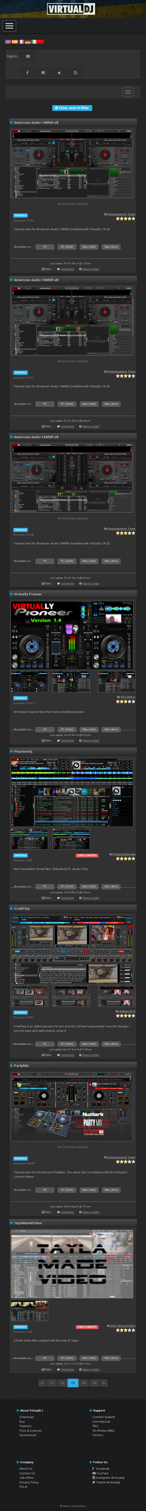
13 (73, 1383)
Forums (97, 1435)
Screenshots (28, 1435)
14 (84, 1383)
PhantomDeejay (124, 854)
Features (25, 1426)
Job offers (26, 1477)
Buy (22, 1421)
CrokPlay (22, 908)
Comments (67, 269)
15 (94, 1383)
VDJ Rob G (128, 697)
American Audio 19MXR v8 (36, 122)
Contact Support (103, 1417)
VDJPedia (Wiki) (103, 1430)
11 (52, 1383)
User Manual (101, 1421)
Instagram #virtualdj (108, 1477)
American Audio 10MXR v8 (36, 280)
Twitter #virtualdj (106, 1482)
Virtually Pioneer (28, 594)
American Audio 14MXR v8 (36, 437)
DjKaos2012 (127, 1011)
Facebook (100, 1468)
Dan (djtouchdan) (123, 1326)
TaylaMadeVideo (28, 1223)
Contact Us (27, 1473)
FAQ (95, 1426)
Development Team (121, 214)
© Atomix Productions (73, 1506)
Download (26, 1417)
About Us (25, 1468)
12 (62, 1383)
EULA (23, 1487)
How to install (90, 269)
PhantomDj (23, 751)
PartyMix (21, 1065)
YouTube (100, 1473)
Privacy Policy (29, 1482)
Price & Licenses (30, 1430)
